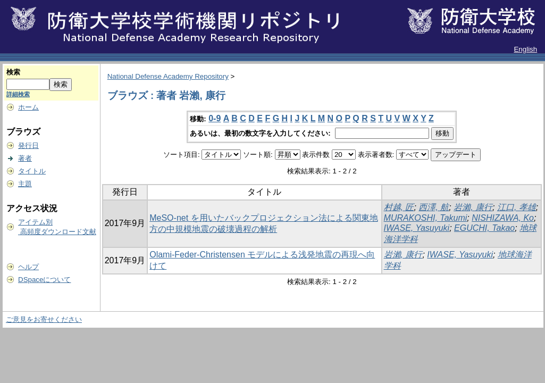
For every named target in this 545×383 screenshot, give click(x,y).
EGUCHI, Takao (484, 227)
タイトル (32, 171)
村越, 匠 (399, 207)
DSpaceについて (44, 280)
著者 (25, 158)
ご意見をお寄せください (44, 319)
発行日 (28, 145)
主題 (25, 184)
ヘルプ (28, 267)
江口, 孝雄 (516, 207)
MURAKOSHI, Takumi (425, 217)
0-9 (214, 118)
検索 (13, 72)
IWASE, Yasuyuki (417, 227)
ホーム (28, 107)
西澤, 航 (433, 207)
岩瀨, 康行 (473, 207)
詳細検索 (18, 94)
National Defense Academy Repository (168, 76)
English (525, 49)
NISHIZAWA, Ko (503, 217)
